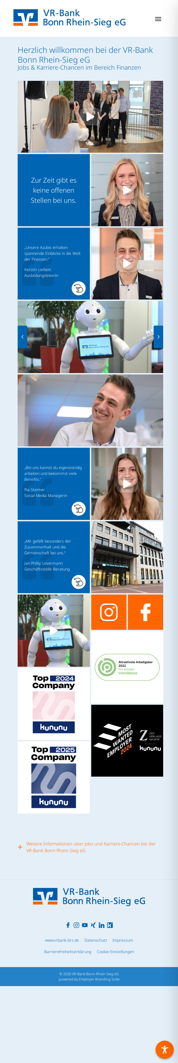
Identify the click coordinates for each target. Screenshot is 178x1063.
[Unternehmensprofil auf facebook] (145, 612)
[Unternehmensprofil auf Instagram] (76, 1001)
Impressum (123, 1017)
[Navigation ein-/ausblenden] (158, 18)
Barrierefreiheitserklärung (67, 1028)
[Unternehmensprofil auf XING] (93, 1001)
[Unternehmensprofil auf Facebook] (68, 1001)
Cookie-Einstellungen (115, 1028)
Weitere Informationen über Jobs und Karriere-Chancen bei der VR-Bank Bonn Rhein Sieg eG (91, 847)
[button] (54, 264)
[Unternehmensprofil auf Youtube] (85, 1001)
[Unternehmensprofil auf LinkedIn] (101, 1001)
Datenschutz (96, 1017)
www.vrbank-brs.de (62, 1017)
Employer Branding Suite (99, 1056)
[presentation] (22, 337)
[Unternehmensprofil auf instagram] (109, 612)
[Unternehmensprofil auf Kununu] (110, 1001)
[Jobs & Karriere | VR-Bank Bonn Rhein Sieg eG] (69, 18)
